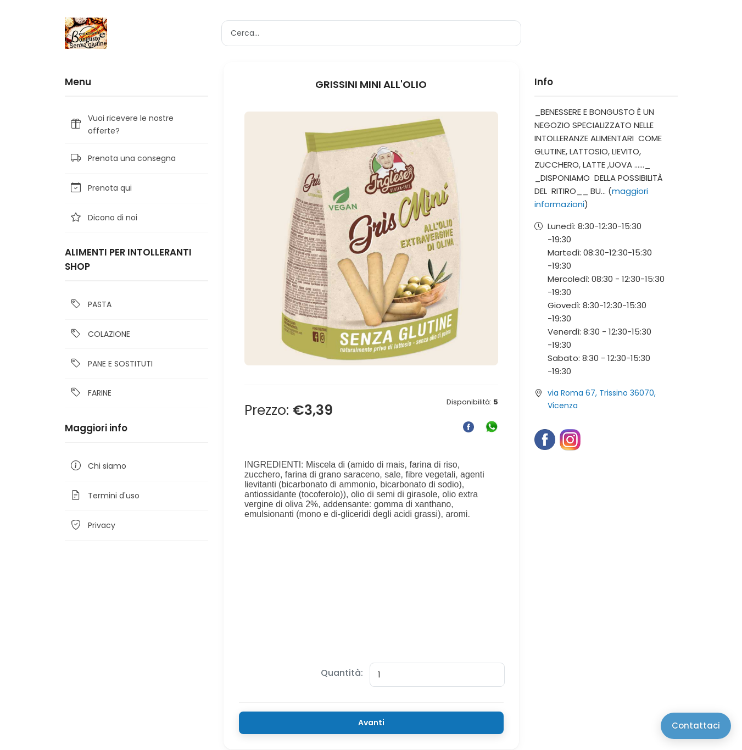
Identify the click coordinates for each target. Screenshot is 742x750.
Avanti (371, 722)
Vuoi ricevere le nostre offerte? (121, 124)
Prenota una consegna (122, 158)
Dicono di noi (103, 218)
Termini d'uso (104, 496)
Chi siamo (97, 466)
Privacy (92, 526)
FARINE (90, 393)
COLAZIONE (99, 334)
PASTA (90, 305)
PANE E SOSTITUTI (111, 363)
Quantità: (342, 672)
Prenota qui (100, 188)
